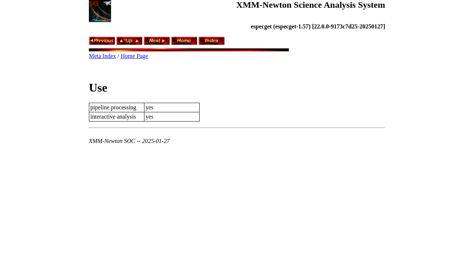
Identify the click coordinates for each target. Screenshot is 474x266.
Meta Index (102, 56)
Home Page (134, 56)
